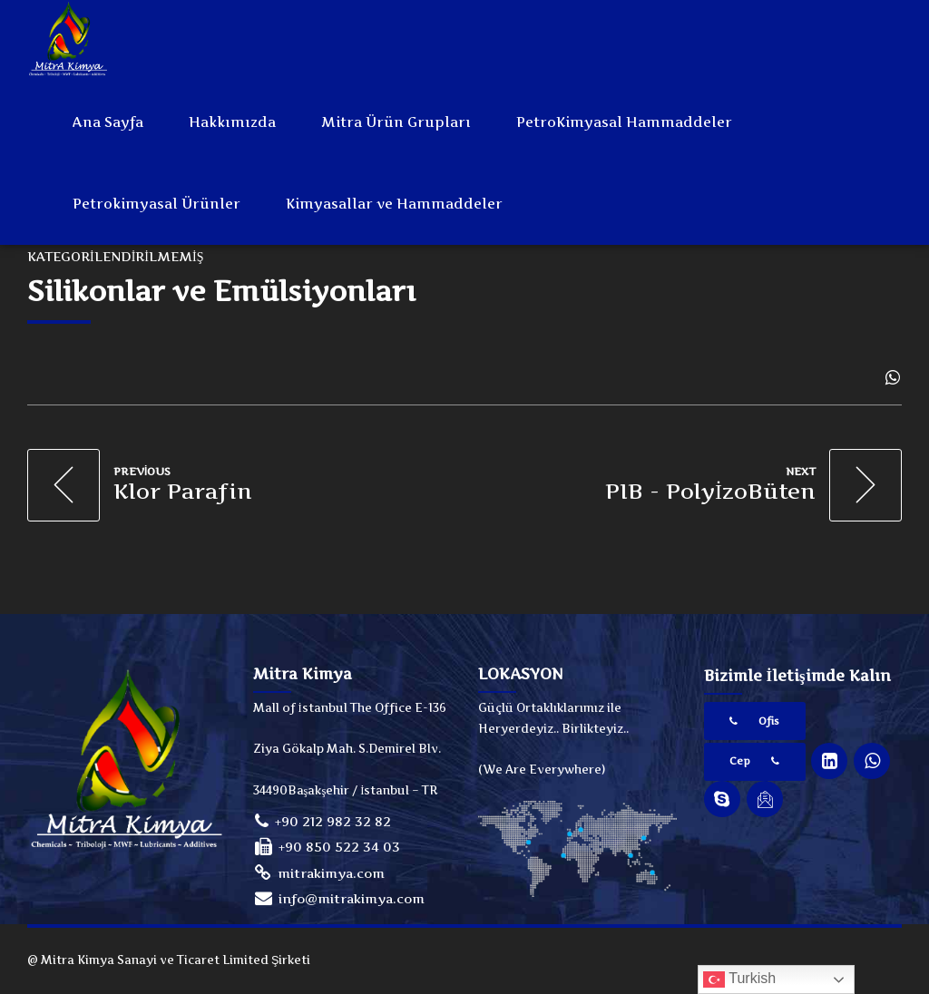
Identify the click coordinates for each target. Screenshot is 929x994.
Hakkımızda (232, 122)
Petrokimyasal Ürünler (156, 203)
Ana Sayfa (108, 122)
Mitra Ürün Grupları (396, 122)
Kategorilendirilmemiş (115, 256)
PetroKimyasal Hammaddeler (624, 122)
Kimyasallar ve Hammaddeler (394, 203)
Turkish (739, 979)
